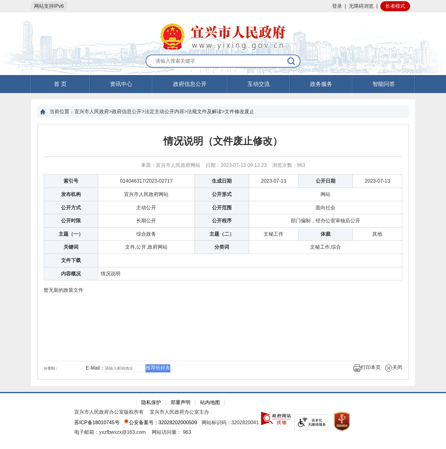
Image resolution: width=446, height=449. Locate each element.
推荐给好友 (158, 367)
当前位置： (62, 111)
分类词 (221, 247)
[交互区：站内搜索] (223, 61)
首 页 (60, 84)
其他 (377, 234)
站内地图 (210, 402)
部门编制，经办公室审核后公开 (325, 220)
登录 (337, 6)
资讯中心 (121, 84)
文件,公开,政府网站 (146, 247)
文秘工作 (273, 234)
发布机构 (71, 194)
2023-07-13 (273, 181)
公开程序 (222, 220)
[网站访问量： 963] (171, 432)
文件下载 (71, 260)
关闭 (393, 368)
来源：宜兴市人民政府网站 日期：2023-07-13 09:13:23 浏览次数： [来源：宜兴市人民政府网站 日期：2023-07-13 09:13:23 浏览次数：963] (223, 165)
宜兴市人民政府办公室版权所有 (109, 412)
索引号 (70, 181)
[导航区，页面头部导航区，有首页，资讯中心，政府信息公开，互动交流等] (223, 84)
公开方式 (71, 207)
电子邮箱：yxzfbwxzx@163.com (110, 432)
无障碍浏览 (361, 6)
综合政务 (146, 234)
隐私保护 (151, 402)
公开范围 (222, 207)
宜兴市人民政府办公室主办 (179, 412)
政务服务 (321, 84)
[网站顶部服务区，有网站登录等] (223, 6)
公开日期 (325, 181)
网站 (325, 194)
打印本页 (367, 368)
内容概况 (71, 273)
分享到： (51, 368)
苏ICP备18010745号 (97, 422)
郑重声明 (180, 402)
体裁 (325, 234)
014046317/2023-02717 (146, 181)
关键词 (70, 247)
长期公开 (146, 220)
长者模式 (395, 6)
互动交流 (258, 84)
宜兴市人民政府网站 (146, 194)
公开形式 (222, 194)
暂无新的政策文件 (63, 290)
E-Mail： (95, 368)
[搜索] (291, 61)
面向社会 (325, 207)
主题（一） (71, 234)
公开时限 (71, 220)
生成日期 (222, 181)
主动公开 (146, 207)
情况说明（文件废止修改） (223, 141)
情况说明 (110, 273)
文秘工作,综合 (325, 247)
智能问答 (384, 84)
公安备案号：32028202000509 (160, 422)
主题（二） (221, 234)
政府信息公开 (190, 84)
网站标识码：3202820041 (230, 422)
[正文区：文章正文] (223, 252)
